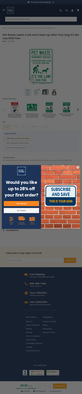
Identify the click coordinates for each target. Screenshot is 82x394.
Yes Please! (21, 203)
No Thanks (21, 210)
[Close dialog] (77, 167)
